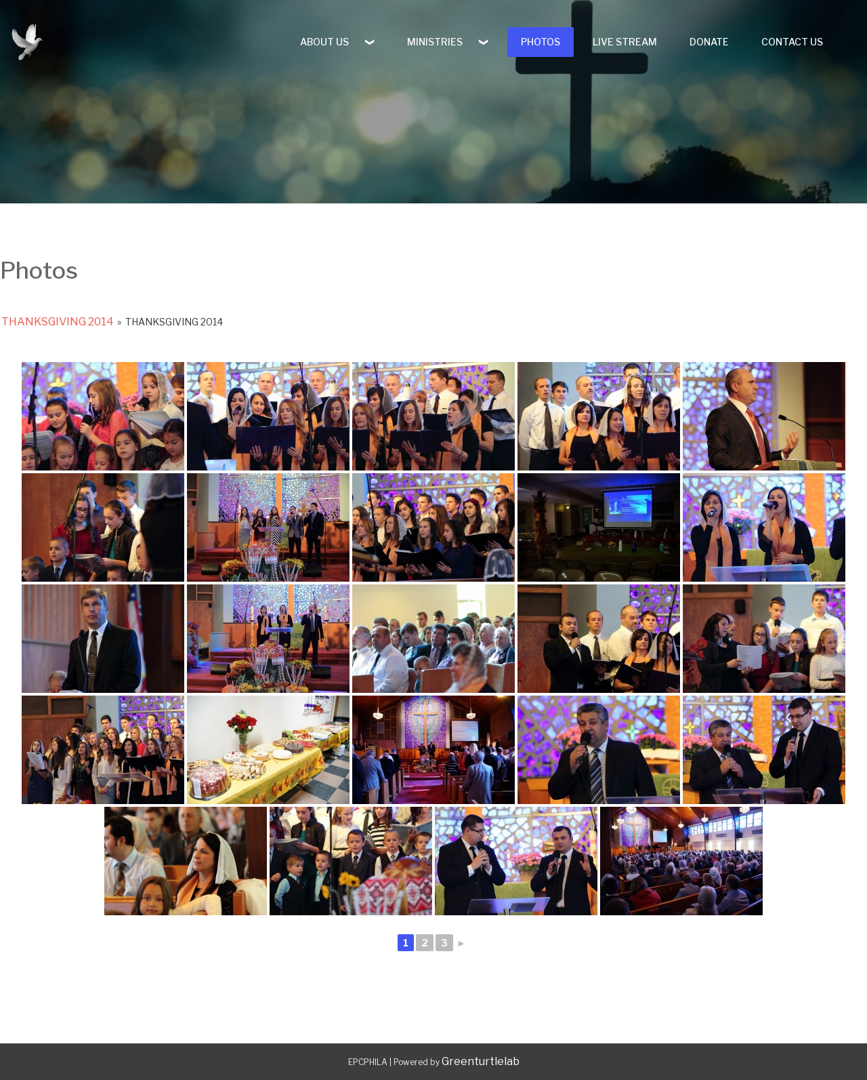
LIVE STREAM (625, 41)
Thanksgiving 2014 (57, 321)
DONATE (709, 41)
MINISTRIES (435, 41)
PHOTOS (540, 41)
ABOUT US (324, 41)
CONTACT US (792, 41)
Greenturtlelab (481, 1061)
